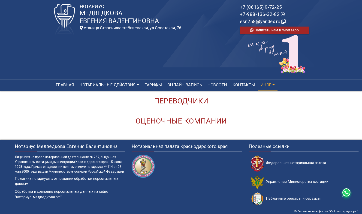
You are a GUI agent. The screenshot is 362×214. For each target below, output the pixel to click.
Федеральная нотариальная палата (288, 163)
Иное (266, 84)
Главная (65, 84)
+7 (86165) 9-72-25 (261, 7)
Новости (217, 84)
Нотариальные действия (107, 84)
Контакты (243, 84)
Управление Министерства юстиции (289, 182)
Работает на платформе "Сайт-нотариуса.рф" (326, 211)
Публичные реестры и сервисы (286, 198)
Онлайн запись (184, 84)
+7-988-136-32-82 (262, 14)
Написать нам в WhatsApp (274, 30)
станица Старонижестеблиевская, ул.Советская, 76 (130, 28)
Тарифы (153, 84)
